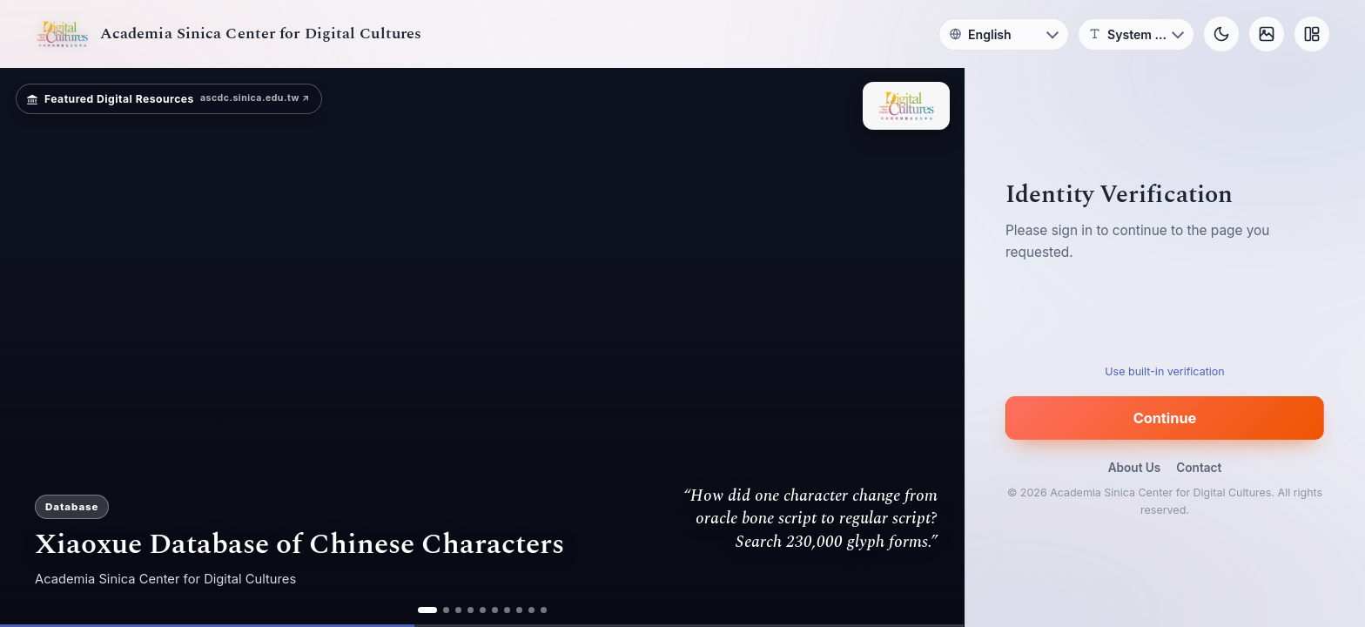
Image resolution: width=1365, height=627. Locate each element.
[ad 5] (483, 610)
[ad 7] (507, 610)
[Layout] (1312, 34)
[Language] (1003, 34)
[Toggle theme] (1221, 34)
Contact (1198, 468)
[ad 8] (519, 610)
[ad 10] (544, 610)
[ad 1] (427, 610)
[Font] (1136, 34)
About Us (1134, 468)
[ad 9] (531, 610)
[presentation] (1164, 318)
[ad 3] (458, 610)
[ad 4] (470, 610)
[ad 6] (495, 610)
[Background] (1266, 34)
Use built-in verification (1164, 371)
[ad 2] (446, 610)
